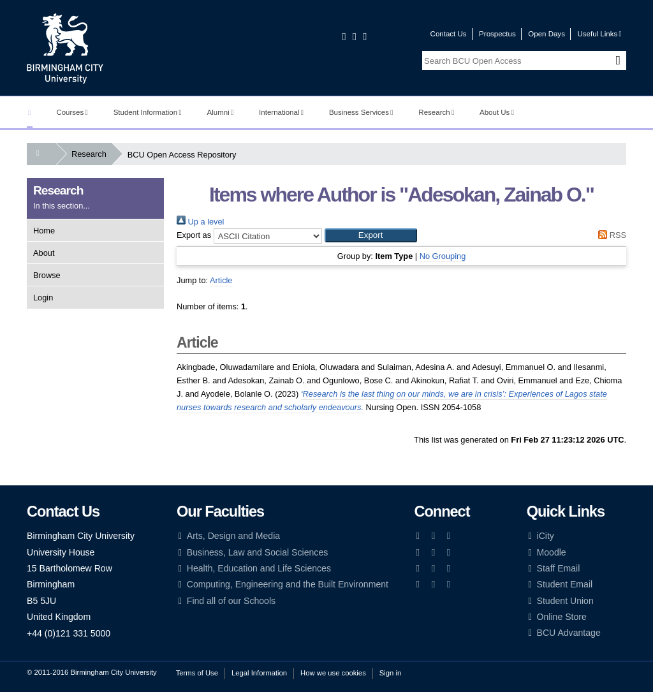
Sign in (390, 673)
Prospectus (497, 34)
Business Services (361, 112)
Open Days (546, 34)
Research (436, 112)
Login (43, 297)
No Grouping (443, 256)
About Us (497, 112)
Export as (194, 235)
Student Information (148, 112)
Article (221, 280)
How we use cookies (333, 673)
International (281, 112)
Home (44, 230)
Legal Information (259, 673)
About (43, 253)
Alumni (220, 112)
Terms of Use (197, 673)
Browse (47, 275)
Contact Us (448, 34)
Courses (71, 112)
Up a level (200, 221)
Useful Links (599, 34)
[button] (371, 235)
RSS (610, 235)
